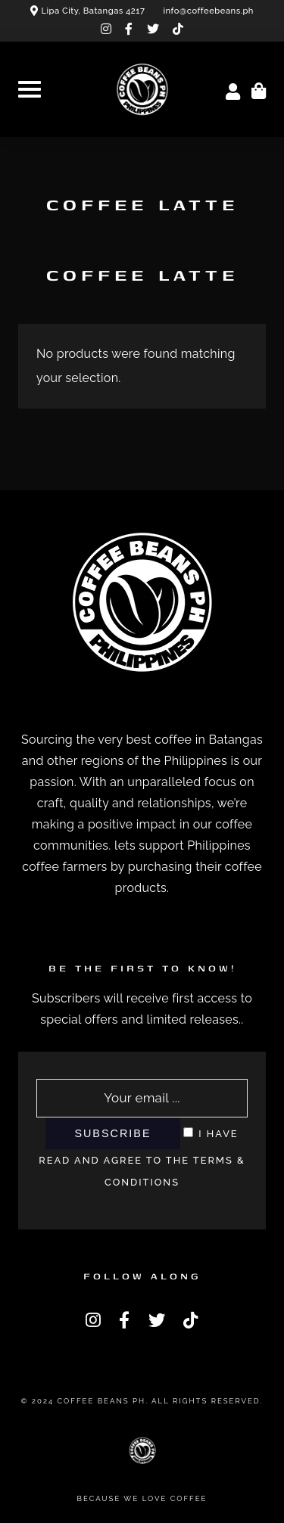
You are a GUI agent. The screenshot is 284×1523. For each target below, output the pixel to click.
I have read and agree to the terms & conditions (142, 1158)
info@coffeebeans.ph (208, 10)
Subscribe (112, 1133)
